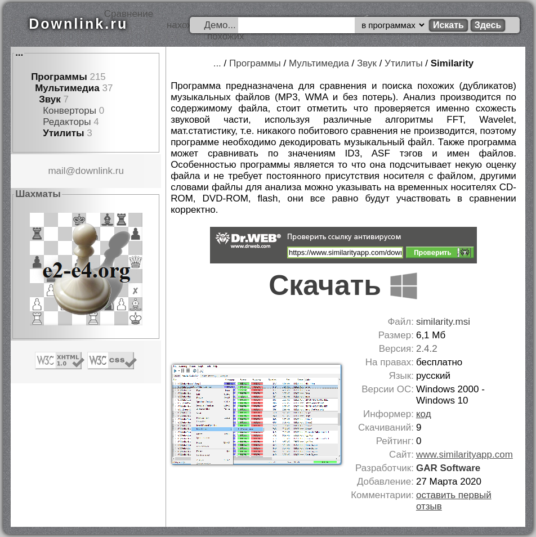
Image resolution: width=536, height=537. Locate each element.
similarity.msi (443, 321)
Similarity (452, 63)
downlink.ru (99, 170)
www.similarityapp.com (464, 454)
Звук (50, 99)
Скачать (343, 285)
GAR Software (448, 468)
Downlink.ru (78, 24)
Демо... (219, 25)
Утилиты (63, 133)
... (19, 52)
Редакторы (67, 122)
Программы (59, 76)
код (423, 414)
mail (56, 170)
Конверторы (69, 110)
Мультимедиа (67, 88)
